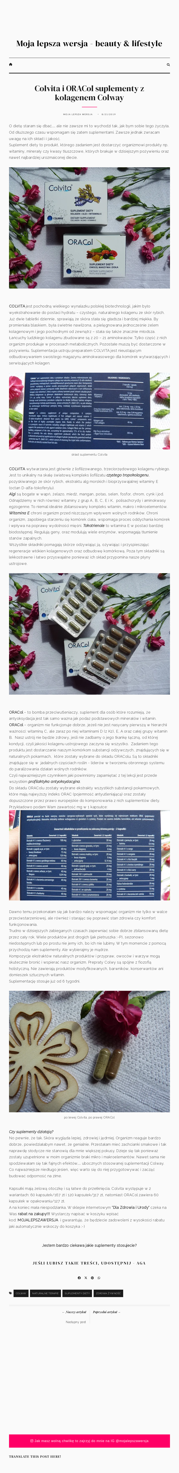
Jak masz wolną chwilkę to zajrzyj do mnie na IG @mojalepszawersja (89, 1441)
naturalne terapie (45, 1293)
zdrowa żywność (108, 1293)
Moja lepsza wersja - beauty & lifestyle (89, 43)
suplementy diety (77, 1293)
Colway (21, 1293)
